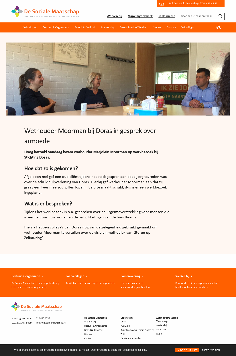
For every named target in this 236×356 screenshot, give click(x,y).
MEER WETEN (211, 350)
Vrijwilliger (187, 27)
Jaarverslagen (75, 276)
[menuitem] (30, 27)
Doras (124, 321)
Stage (159, 333)
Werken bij (114, 16)
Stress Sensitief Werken (133, 27)
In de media (166, 16)
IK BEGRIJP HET (187, 350)
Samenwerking (130, 276)
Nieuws (157, 27)
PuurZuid (125, 326)
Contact (171, 27)
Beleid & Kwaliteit (85, 27)
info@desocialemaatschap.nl (51, 323)
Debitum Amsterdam (131, 338)
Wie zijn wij (30, 27)
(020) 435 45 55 (208, 3)
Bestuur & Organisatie (56, 27)
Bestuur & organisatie (25, 276)
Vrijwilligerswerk (140, 16)
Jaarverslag (108, 27)
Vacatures (161, 329)
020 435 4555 (43, 318)
